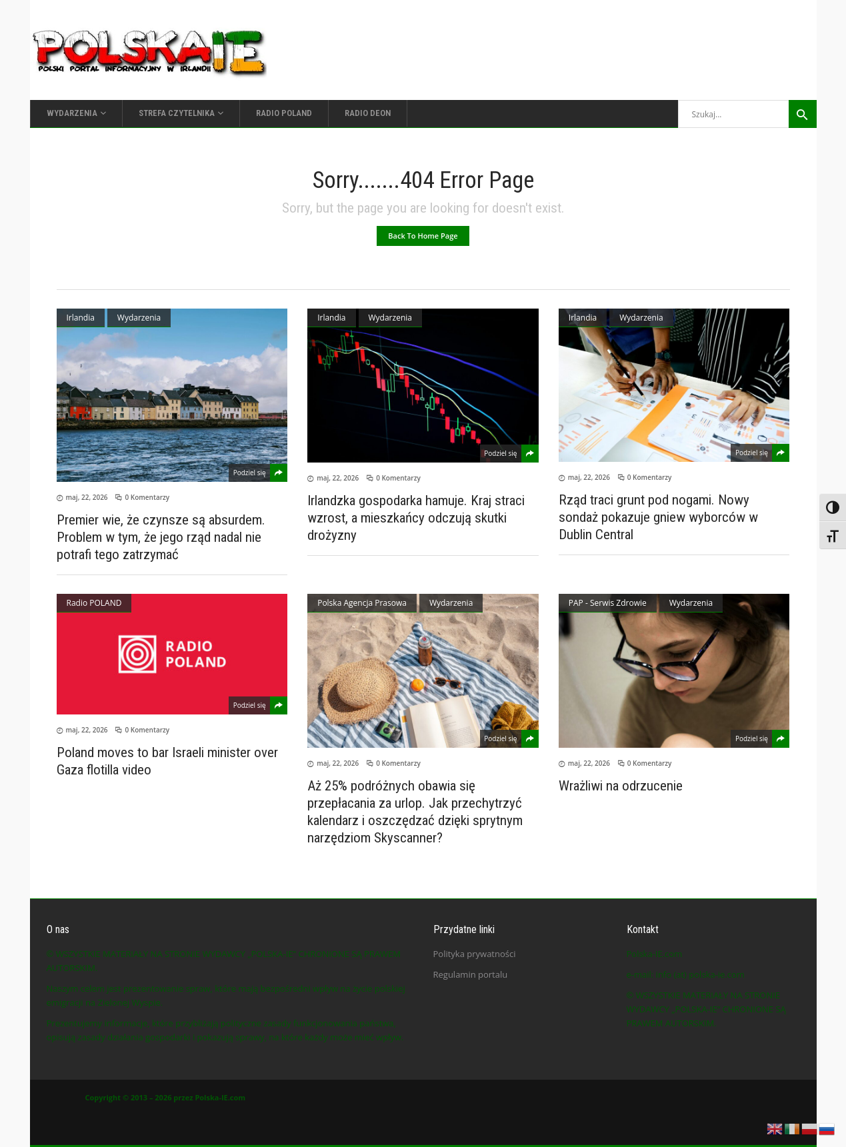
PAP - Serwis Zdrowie (608, 602)
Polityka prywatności (474, 954)
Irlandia (81, 317)
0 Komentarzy (147, 497)
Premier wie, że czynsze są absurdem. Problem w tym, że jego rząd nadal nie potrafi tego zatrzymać (161, 537)
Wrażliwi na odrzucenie (621, 786)
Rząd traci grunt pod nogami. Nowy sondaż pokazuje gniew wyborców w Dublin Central (658, 517)
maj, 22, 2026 (87, 497)
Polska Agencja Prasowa (362, 602)
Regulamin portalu (470, 974)
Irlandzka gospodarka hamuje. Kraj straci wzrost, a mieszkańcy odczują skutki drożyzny (416, 518)
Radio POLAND (94, 602)
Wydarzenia (139, 317)
